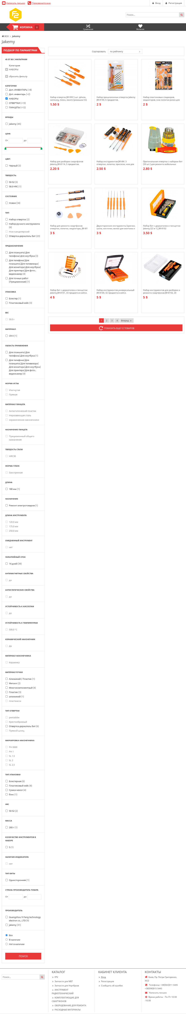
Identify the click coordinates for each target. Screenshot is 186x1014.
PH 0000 (11, 747)
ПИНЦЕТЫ (17, 107)
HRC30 (10, 456)
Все (9, 935)
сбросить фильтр (18, 76)
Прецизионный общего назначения (19, 438)
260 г (13, 827)
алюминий (16, 696)
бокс (13, 794)
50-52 (13, 182)
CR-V (13, 335)
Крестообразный (16, 721)
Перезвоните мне (41, 3)
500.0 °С (11, 629)
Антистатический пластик (20, 410)
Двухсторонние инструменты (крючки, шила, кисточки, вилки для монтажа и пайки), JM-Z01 (116, 227)
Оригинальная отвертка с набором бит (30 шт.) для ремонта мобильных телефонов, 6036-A (162, 163)
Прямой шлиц (14, 730)
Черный (15, 165)
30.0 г (10, 319)
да (8, 580)
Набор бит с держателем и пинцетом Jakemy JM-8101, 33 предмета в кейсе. (68, 291)
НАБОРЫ (13, 69)
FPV (55, 977)
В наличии (12, 939)
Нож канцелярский (17, 231)
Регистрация (106, 981)
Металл (15, 683)
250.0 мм (11, 530)
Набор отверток (19, 219)
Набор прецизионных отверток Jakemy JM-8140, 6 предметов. (116, 98)
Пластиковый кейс (20, 302)
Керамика (12, 662)
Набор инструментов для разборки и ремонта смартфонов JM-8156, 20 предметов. (161, 291)
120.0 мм (11, 521)
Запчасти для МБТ (62, 981)
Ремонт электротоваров (23, 505)
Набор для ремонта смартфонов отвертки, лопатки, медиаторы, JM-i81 (69, 227)
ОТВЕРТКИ (17, 103)
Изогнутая (12, 390)
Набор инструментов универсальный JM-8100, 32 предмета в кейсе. (115, 291)
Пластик (15, 692)
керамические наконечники (22, 419)
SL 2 (9, 760)
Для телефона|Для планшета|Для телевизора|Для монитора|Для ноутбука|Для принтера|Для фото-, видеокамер (25, 267)
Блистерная (17, 781)
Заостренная (14, 472)
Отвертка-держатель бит (24, 236)
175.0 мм (11, 526)
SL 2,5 (10, 764)
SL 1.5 (10, 755)
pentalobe (12, 717)
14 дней (15, 563)
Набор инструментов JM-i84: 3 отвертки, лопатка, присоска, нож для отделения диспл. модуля (115, 163)
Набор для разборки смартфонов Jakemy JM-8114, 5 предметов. (66, 163)
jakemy (15, 924)
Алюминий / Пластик (22, 678)
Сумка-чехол (17, 790)
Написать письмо (15, 3)
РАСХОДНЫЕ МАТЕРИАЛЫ (66, 1009)
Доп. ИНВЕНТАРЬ (20, 89)
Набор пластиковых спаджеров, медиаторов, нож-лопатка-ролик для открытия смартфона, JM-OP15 (161, 98)
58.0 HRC (15, 186)
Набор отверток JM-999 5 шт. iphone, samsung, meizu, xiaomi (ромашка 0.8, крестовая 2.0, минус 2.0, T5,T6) (68, 98)
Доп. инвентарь (19, 94)
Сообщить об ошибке (110, 985)
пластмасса (13, 700)
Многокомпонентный (22, 687)
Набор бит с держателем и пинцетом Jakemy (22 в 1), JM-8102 (161, 227)
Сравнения (88, 27)
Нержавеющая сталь (18, 415)
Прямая (11, 394)
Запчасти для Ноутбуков (65, 985)
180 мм (14, 489)
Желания (140, 27)
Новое (14, 202)
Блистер (15, 298)
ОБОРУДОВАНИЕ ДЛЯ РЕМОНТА (69, 1005)
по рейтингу (116, 51)
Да (8, 645)
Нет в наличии (14, 944)
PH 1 (9, 751)
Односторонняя (19, 880)
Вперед (126, 320)
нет (9, 547)
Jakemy (15, 123)
